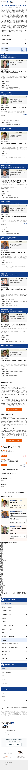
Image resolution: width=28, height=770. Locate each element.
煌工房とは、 (4, 484)
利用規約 (4, 732)
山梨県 (1, 561)
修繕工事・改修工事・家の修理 (10, 647)
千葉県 (1, 555)
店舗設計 (4, 655)
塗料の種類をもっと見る (14, 440)
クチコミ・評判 (5, 43)
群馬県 (1, 559)
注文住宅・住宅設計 (7, 607)
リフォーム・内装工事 (7, 625)
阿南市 (3, 700)
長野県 (1, 562)
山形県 (1, 550)
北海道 (1, 544)
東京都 (1, 553)
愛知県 (1, 567)
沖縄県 (1, 592)
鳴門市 (3, 696)
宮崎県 (1, 590)
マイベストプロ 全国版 (7, 762)
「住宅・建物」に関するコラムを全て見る (14, 492)
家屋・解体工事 (6, 651)
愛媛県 (1, 583)
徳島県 (1, 581)
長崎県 (1, 587)
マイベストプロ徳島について (9, 730)
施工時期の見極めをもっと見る (14, 409)
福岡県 (1, 586)
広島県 (1, 577)
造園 (3, 632)
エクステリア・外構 (7, 629)
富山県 (1, 563)
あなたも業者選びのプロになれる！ (10, 473)
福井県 (1, 565)
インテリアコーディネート (8, 636)
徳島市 (1, 595)
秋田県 (1, 547)
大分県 (1, 588)
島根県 (1, 579)
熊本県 (1, 589)
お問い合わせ (5, 764)
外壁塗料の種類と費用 (6, 39)
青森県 (1, 545)
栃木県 (1, 558)
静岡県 (1, 568)
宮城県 (1, 548)
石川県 (1, 564)
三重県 (1, 569)
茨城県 (1, 557)
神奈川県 (2, 554)
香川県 (1, 582)
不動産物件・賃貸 (6, 610)
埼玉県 (1, 556)
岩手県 (1, 546)
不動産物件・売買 (6, 614)
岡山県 (1, 578)
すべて (3, 603)
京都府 (1, 574)
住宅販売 (4, 618)
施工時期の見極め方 (6, 35)
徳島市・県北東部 (6, 672)
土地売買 (4, 621)
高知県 (1, 584)
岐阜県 (1, 571)
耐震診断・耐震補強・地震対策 (10, 643)
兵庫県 (1, 575)
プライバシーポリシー (7, 734)
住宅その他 (4, 658)
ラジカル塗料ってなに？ (7, 478)
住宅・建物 (8, 603)
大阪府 (1, 573)
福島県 (1, 551)
